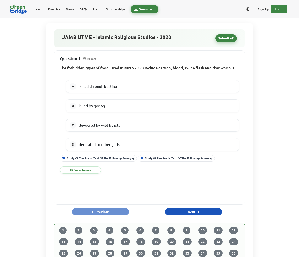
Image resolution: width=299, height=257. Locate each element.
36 (233, 253)
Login (279, 9)
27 (94, 253)
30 (141, 253)
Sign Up (263, 9)
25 (63, 253)
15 (94, 242)
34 (203, 253)
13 (63, 242)
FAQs (84, 9)
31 (156, 253)
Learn (38, 9)
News (70, 9)
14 (79, 242)
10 (203, 230)
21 (187, 242)
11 (218, 230)
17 (125, 242)
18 (141, 242)
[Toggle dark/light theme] (248, 9)
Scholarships (115, 9)
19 (156, 242)
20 (172, 242)
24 (233, 242)
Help (96, 9)
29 (125, 253)
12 (233, 230)
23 (218, 242)
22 (203, 242)
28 (110, 253)
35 (218, 253)
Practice (54, 9)
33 (187, 253)
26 (79, 253)
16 (110, 242)
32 (172, 253)
